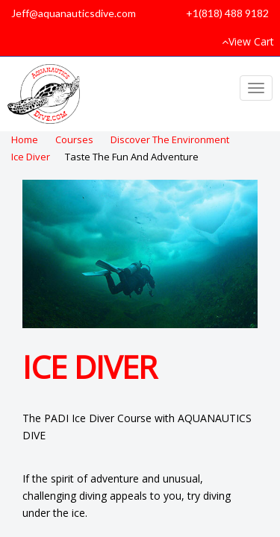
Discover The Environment (170, 139)
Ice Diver (30, 156)
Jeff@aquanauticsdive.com (73, 13)
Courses (74, 139)
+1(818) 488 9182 (227, 13)
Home (24, 139)
